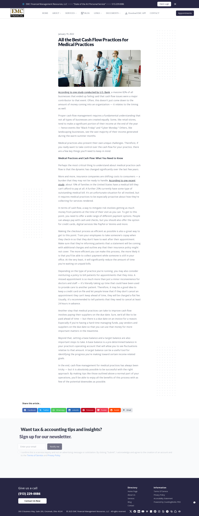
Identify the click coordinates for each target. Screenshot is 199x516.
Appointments (185, 13)
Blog (129, 502)
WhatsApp (59, 410)
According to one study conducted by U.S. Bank (84, 92)
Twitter (44, 410)
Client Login (164, 4)
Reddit (114, 410)
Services (131, 498)
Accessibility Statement (163, 498)
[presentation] (31, 465)
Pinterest (88, 410)
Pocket (102, 410)
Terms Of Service (161, 491)
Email (127, 410)
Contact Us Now (32, 501)
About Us (131, 495)
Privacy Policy (48, 455)
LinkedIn (73, 410)
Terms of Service (29, 455)
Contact (131, 505)
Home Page (132, 491)
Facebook (30, 410)
